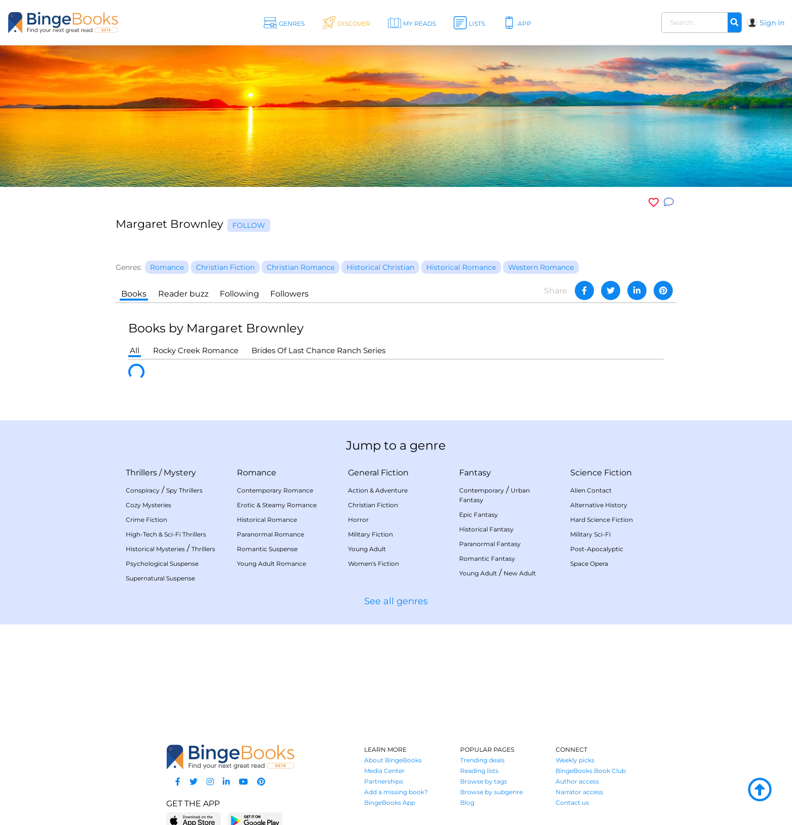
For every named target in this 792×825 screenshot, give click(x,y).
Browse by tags (483, 781)
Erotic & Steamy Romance (277, 505)
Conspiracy (143, 490)
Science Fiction (601, 472)
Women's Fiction (373, 563)
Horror (358, 519)
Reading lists (479, 770)
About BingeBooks (393, 760)
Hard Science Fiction (601, 519)
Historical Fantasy (486, 529)
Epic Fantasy (478, 514)
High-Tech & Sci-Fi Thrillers (166, 534)
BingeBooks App (389, 802)
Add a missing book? (396, 792)
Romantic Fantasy (487, 558)
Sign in (772, 22)
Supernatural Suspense (160, 578)
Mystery (180, 472)
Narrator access (579, 792)
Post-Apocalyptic (596, 549)
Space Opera (589, 563)
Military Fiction (370, 534)
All (134, 350)
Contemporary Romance (275, 490)
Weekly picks (575, 760)
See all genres (396, 601)
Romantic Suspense (267, 549)
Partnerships (383, 781)
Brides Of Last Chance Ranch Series (318, 350)
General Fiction (378, 472)
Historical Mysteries (155, 549)
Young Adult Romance (271, 563)
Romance (256, 472)
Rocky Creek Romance (195, 350)
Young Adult (367, 549)
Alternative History (598, 505)
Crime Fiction (146, 519)
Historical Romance (267, 519)
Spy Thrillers (184, 490)
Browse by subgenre (491, 792)
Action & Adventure (378, 490)
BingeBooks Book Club (591, 770)
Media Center (384, 770)
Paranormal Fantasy (490, 544)
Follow (248, 225)
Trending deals (482, 760)
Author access (577, 781)
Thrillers (141, 472)
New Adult (520, 573)
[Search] (734, 23)
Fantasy (475, 472)
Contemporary (481, 490)
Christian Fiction (373, 505)
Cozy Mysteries (148, 505)
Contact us (572, 802)
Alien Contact (591, 490)
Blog (467, 802)
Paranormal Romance (270, 534)
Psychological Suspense (162, 563)
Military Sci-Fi (590, 534)
